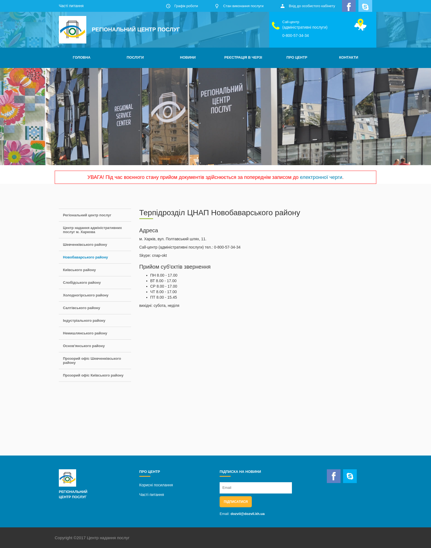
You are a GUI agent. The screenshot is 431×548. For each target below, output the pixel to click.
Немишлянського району (85, 333)
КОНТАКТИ (348, 57)
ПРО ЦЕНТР (296, 57)
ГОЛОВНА (81, 57)
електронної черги (321, 177)
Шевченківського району (85, 244)
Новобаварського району (85, 257)
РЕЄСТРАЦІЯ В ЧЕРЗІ (243, 57)
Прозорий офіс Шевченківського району (92, 360)
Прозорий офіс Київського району (93, 375)
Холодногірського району (85, 295)
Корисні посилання (156, 485)
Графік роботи (186, 6)
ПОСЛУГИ (135, 57)
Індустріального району (84, 320)
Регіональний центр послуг (87, 215)
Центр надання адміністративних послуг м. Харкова (92, 230)
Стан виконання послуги (243, 6)
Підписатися (236, 502)
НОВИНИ (188, 57)
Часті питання (71, 6)
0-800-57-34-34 (295, 35)
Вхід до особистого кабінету (312, 6)
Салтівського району (81, 308)
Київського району (79, 270)
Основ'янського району (84, 346)
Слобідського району (82, 282)
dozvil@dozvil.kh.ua (248, 514)
